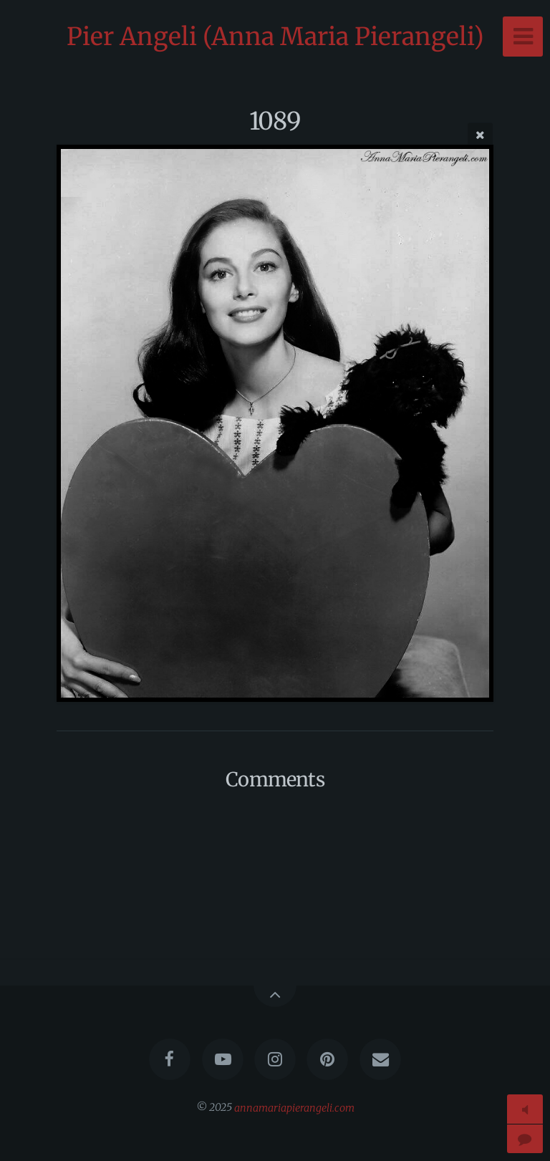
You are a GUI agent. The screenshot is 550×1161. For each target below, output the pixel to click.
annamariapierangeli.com (294, 1107)
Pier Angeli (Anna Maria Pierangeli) (275, 36)
